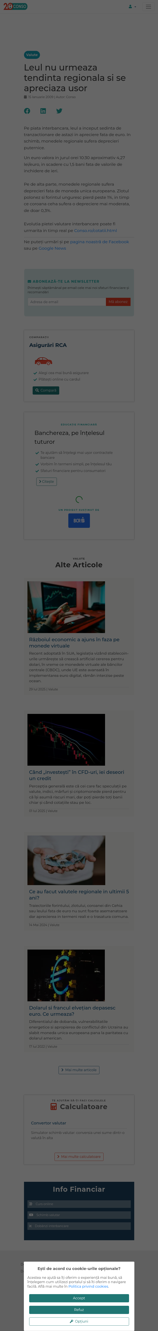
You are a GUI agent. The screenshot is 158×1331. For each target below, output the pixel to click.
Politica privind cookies (88, 1286)
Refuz (79, 1310)
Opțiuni (79, 1321)
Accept (79, 1298)
